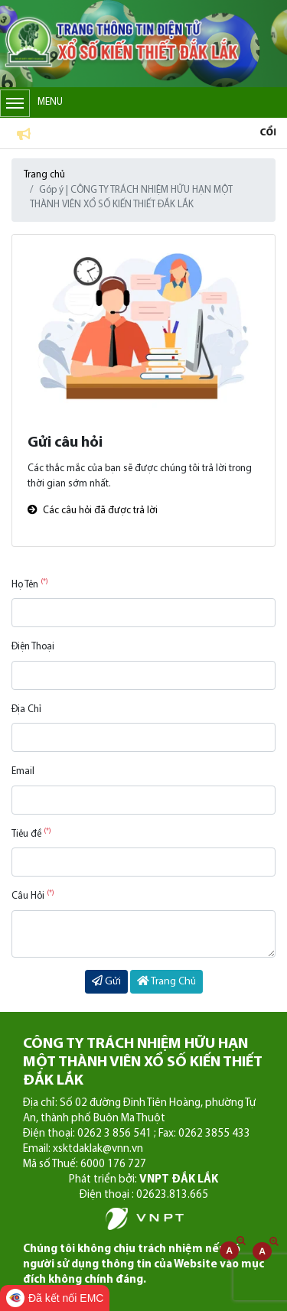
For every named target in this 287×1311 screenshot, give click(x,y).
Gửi (106, 981)
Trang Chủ (166, 981)
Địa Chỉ (26, 709)
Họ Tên (29, 584)
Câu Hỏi (32, 895)
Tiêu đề (31, 833)
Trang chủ (44, 175)
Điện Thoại (32, 647)
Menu (31, 103)
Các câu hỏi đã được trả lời (93, 511)
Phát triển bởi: (143, 1180)
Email (22, 771)
